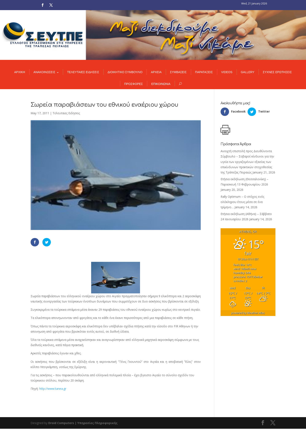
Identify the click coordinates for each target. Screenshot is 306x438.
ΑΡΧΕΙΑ (156, 72)
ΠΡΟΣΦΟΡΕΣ (133, 84)
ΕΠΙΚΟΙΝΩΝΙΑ (160, 84)
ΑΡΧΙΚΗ (19, 72)
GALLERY (247, 72)
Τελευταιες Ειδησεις (66, 113)
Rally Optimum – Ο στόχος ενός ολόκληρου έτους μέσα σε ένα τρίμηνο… (242, 202)
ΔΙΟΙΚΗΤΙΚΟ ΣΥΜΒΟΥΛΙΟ (125, 72)
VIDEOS (226, 72)
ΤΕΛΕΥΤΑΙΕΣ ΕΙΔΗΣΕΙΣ (83, 72)
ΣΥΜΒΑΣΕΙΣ (178, 72)
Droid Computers (61, 423)
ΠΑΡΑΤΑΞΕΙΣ (204, 72)
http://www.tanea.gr (52, 389)
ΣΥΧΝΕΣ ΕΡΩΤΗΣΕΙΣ (277, 72)
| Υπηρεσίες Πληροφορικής (96, 423)
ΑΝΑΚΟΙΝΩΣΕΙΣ (44, 72)
